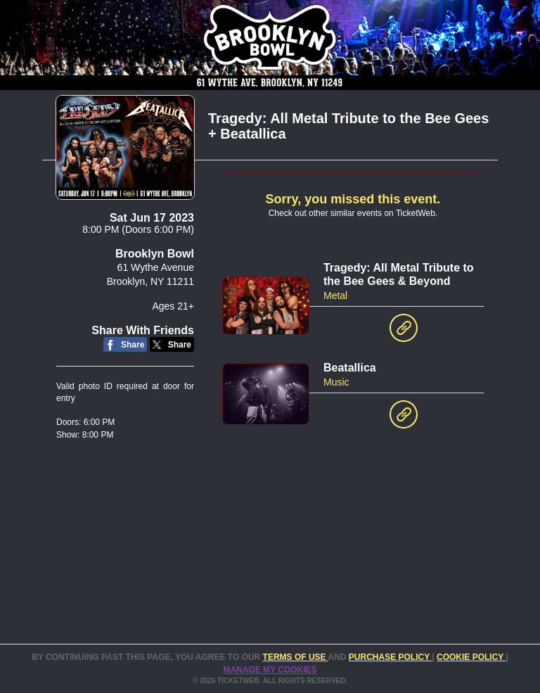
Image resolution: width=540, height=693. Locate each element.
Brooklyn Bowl (154, 254)
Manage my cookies (269, 670)
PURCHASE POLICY (390, 657)
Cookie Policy (471, 657)
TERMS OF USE (295, 657)
